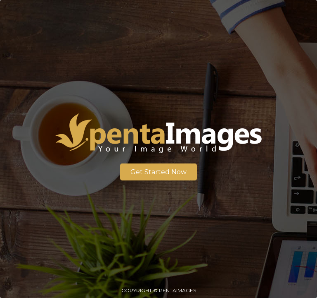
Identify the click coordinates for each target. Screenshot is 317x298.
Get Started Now (158, 172)
